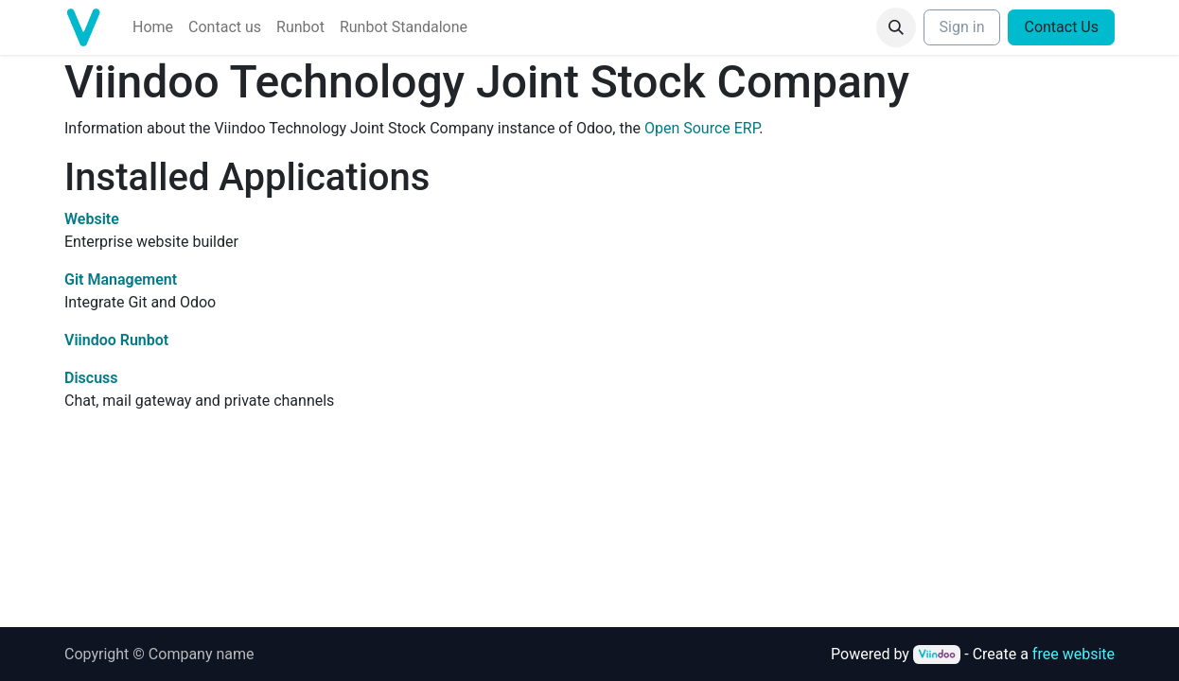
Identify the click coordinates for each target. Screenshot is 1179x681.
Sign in (962, 27)
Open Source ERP (701, 128)
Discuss (91, 378)
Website (91, 219)
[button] (896, 27)
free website (1073, 654)
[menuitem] (153, 27)
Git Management (120, 279)
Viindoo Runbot (116, 340)
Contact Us (1061, 27)
